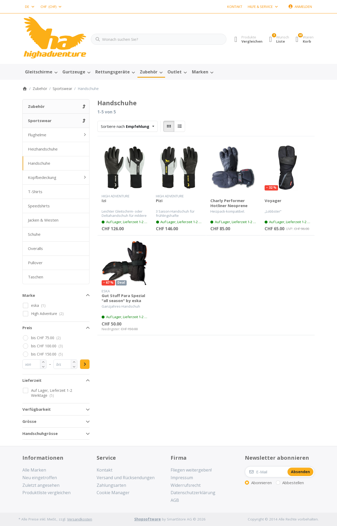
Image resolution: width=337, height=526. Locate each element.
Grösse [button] (29, 421)
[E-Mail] (266, 471)
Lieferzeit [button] (32, 380)
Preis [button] (27, 327)
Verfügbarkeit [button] (36, 409)
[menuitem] (41, 72)
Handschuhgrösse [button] (40, 433)
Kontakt (234, 6)
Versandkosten (79, 519)
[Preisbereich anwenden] (85, 364)
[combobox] (30, 7)
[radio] (168, 126)
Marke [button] (28, 295)
